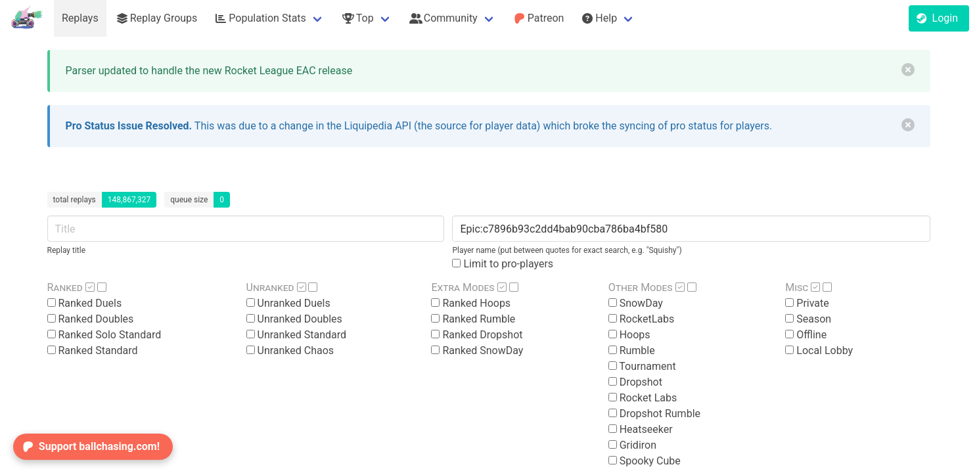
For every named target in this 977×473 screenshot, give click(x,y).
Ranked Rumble (473, 319)
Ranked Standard (92, 350)
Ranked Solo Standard (104, 334)
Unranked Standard (296, 334)
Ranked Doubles (90, 319)
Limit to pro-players (502, 264)
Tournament (642, 366)
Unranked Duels (288, 303)
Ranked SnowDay (477, 350)
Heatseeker (640, 429)
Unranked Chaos (290, 350)
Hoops (629, 334)
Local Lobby (819, 350)
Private (807, 303)
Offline (806, 334)
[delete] (908, 69)
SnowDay (635, 303)
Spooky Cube (644, 461)
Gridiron (632, 445)
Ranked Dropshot (476, 334)
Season (808, 319)
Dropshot (635, 382)
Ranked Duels (84, 303)
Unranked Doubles (294, 319)
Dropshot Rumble (654, 413)
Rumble (631, 350)
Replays (80, 18)
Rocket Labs (642, 398)
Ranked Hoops (471, 303)
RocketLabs (641, 319)
